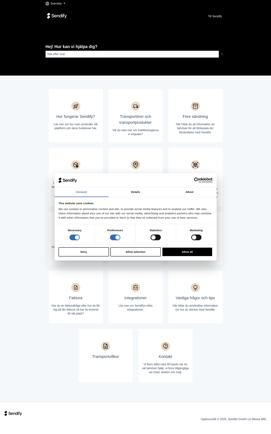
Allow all (187, 251)
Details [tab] (135, 191)
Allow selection (135, 251)
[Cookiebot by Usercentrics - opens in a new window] (196, 180)
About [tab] (190, 191)
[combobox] (132, 54)
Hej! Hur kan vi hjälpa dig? (72, 46)
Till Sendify (215, 16)
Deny (83, 251)
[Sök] (222, 54)
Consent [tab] (81, 191)
